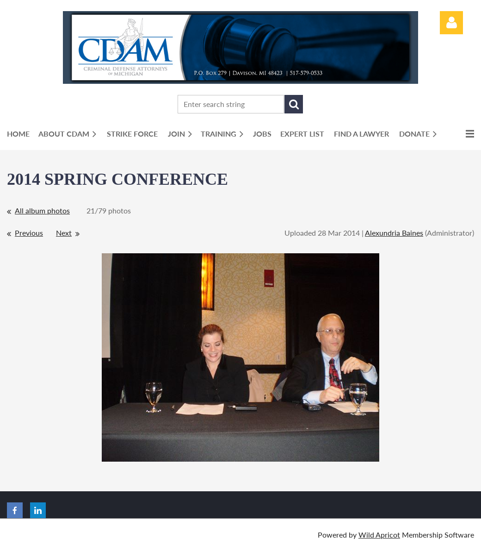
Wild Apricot (379, 534)
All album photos (42, 210)
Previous (29, 232)
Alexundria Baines (394, 232)
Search (293, 104)
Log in (451, 22)
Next (64, 232)
